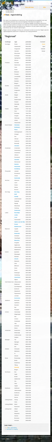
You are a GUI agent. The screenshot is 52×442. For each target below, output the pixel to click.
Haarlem (16, 164)
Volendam (17, 125)
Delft (15, 194)
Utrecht (16, 258)
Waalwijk (16, 367)
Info (44, 7)
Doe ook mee (29, 7)
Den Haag (16, 192)
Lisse (15, 217)
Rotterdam (17, 233)
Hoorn (16, 129)
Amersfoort (17, 277)
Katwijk (16, 196)
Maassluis (17, 240)
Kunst (43, 44)
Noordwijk (17, 212)
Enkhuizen (17, 127)
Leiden (16, 215)
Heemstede (17, 166)
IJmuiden (16, 145)
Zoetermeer (17, 210)
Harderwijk (17, 178)
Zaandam (16, 159)
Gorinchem (17, 298)
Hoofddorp (17, 168)
